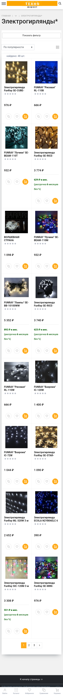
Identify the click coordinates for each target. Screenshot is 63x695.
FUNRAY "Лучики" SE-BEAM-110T (16, 154)
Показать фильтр (31, 35)
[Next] (39, 645)
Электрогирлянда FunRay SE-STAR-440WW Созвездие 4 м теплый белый (46, 457)
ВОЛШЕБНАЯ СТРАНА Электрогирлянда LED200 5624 (14, 242)
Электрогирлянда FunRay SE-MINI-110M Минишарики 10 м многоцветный (46, 587)
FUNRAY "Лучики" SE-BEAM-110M (46, 239)
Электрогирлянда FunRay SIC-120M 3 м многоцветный (16, 586)
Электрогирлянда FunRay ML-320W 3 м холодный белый (16, 520)
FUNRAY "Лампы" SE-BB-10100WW (16, 304)
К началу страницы (31, 679)
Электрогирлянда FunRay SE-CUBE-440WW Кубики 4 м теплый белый (15, 92)
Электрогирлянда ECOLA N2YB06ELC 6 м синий (46, 520)
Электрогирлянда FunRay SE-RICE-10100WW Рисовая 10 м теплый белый (45, 157)
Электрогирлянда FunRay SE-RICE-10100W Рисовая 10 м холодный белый (45, 307)
